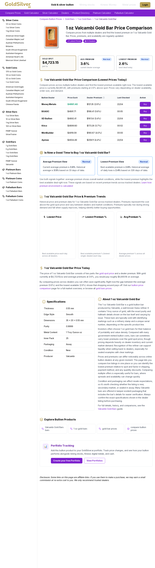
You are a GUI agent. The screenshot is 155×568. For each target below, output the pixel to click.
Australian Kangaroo (14, 53)
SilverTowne (11, 134)
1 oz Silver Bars (12, 115)
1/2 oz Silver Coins (13, 24)
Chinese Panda (12, 104)
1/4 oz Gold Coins (13, 75)
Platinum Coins (12, 178)
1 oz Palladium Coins (14, 200)
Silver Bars (9, 112)
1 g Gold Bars (11, 146)
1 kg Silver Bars (12, 122)
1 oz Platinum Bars (13, 173)
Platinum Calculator (102, 13)
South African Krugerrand (16, 50)
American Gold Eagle (15, 87)
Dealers (65, 13)
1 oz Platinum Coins (14, 182)
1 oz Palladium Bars (14, 191)
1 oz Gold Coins (12, 82)
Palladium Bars (12, 187)
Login (145, 4)
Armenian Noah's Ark (14, 57)
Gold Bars (9, 142)
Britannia (9, 46)
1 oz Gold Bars (12, 153)
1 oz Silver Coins (13, 27)
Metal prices (129, 4)
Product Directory (81, 13)
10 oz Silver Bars (13, 119)
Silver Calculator (50, 13)
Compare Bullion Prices (51, 19)
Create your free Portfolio (66, 460)
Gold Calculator (31, 13)
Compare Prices (13, 13)
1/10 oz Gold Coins (14, 71)
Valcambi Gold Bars (107, 409)
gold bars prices (104, 288)
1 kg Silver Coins (13, 31)
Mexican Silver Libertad (16, 60)
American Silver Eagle (15, 36)
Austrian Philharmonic (15, 43)
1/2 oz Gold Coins (13, 78)
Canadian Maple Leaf (15, 39)
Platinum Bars (11, 169)
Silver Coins (10, 20)
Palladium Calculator (124, 13)
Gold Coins (9, 67)
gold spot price (106, 273)
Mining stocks (87, 4)
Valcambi (10, 164)
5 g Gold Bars (11, 149)
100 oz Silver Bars (13, 126)
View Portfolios (95, 460)
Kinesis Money (108, 4)
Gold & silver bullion (62, 4)
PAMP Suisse (11, 131)
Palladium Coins (12, 196)
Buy (145, 104)
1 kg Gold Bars (12, 156)
